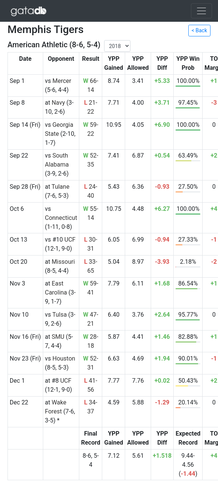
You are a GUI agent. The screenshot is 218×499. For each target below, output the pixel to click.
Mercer (61, 80)
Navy (58, 102)
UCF (70, 239)
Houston (63, 358)
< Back (199, 30)
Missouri (63, 261)
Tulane (60, 186)
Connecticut (61, 217)
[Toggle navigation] (201, 10)
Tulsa (59, 314)
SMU (57, 336)
